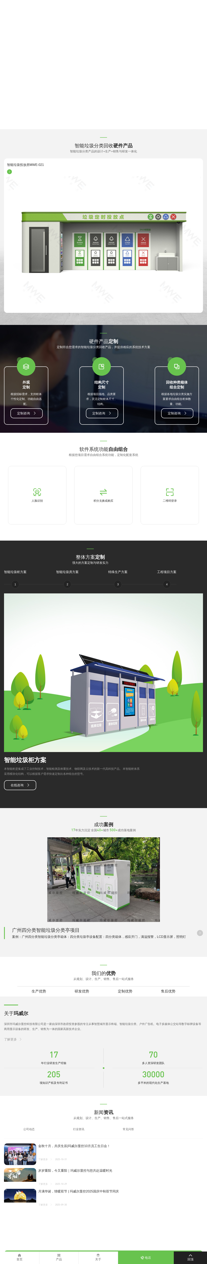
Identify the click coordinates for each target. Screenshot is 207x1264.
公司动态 (29, 1129)
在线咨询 (17, 785)
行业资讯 (78, 1129)
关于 (16, 1013)
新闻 (103, 1112)
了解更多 (10, 1039)
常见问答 (128, 1129)
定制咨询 (23, 413)
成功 (103, 824)
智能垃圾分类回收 (104, 145)
